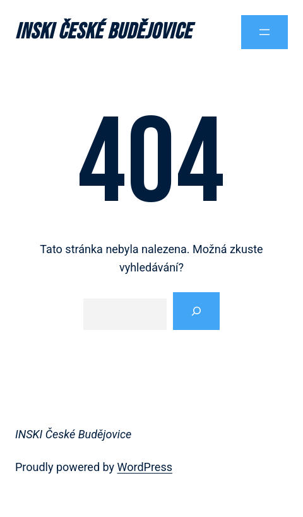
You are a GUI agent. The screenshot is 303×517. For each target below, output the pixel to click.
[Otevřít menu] (264, 32)
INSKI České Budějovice (103, 31)
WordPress (144, 467)
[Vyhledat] (196, 311)
